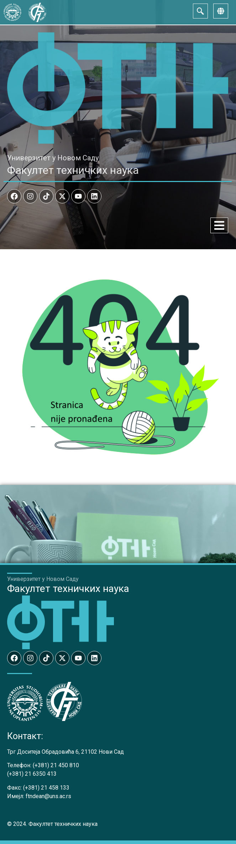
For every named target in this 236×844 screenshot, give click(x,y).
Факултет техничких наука (73, 170)
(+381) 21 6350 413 (32, 773)
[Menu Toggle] (219, 225)
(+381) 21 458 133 (46, 787)
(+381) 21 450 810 (56, 765)
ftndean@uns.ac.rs (48, 796)
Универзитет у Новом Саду (53, 158)
